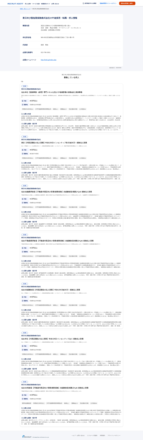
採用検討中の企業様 (90, 3)
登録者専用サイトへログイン (108, 3)
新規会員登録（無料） (127, 3)
